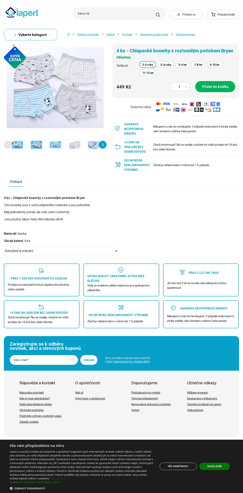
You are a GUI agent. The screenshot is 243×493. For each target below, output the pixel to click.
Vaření (135, 410)
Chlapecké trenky (185, 34)
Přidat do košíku (215, 87)
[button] (8, 145)
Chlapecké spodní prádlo (154, 34)
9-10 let (214, 64)
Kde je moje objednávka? (34, 398)
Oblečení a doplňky (88, 34)
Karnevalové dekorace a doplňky (151, 404)
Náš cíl (79, 392)
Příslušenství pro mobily (145, 392)
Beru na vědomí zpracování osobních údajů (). (127, 359)
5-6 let (182, 64)
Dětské (111, 34)
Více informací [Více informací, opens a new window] (58, 478)
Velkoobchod (195, 410)
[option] (17, 144)
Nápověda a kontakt (31, 392)
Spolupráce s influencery (202, 398)
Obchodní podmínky (31, 410)
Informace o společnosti (90, 398)
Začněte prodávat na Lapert (204, 404)
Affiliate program (197, 392)
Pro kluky (127, 34)
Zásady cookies (29, 421)
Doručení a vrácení (61, 251)
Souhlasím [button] (214, 466)
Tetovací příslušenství (144, 398)
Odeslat (89, 360)
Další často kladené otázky (35, 404)
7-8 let (198, 64)
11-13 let (148, 72)
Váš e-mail (21, 360)
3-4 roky (165, 64)
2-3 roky (147, 64)
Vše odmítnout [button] (178, 466)
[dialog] (121, 466)
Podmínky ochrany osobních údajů (40, 416)
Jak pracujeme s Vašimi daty (131, 361)
